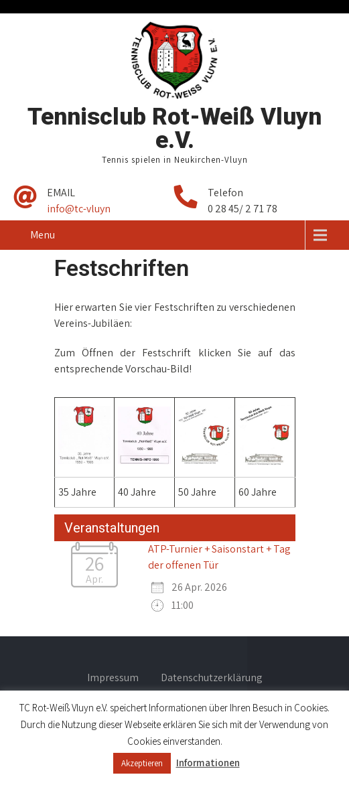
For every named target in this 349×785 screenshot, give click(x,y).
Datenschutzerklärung (212, 678)
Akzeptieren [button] (142, 763)
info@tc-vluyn (79, 209)
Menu (42, 235)
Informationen (208, 762)
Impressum (113, 678)
